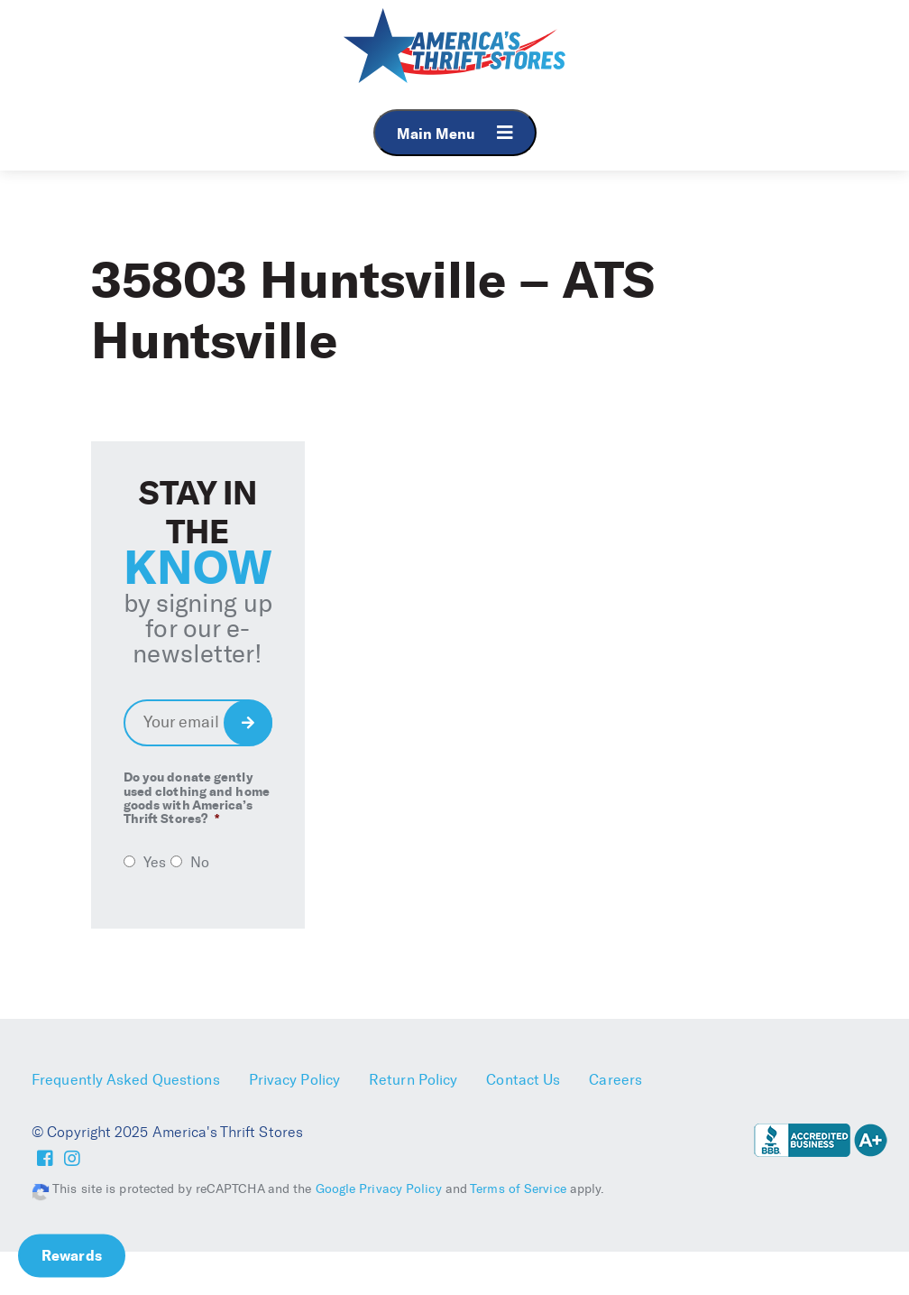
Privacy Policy (294, 1079)
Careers (615, 1079)
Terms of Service (518, 1189)
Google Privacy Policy (379, 1189)
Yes (154, 862)
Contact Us (523, 1079)
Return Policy (413, 1079)
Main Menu (455, 133)
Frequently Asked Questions (126, 1079)
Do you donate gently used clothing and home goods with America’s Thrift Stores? (197, 799)
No (199, 862)
